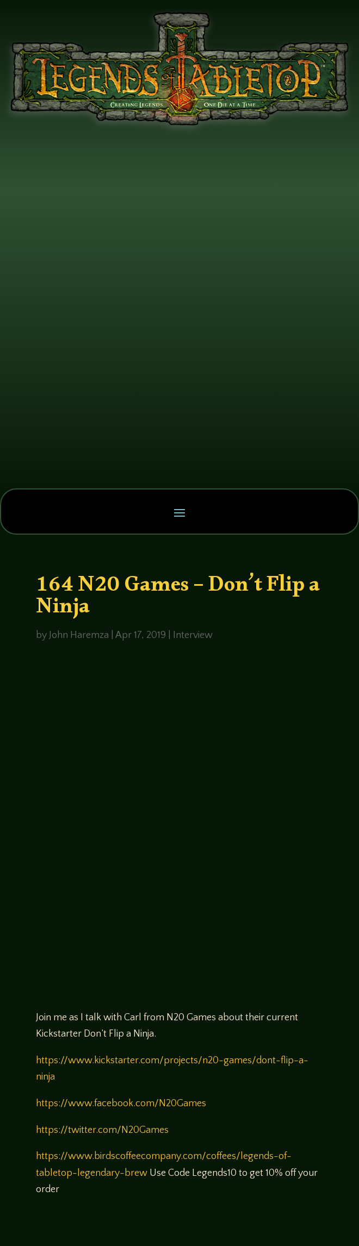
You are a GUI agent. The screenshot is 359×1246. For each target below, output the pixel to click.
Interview (193, 635)
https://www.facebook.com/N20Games (121, 1103)
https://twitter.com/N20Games (102, 1130)
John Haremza (79, 635)
